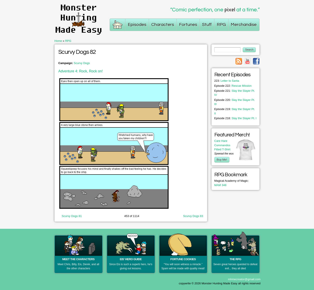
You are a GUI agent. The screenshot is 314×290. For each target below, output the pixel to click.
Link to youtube (247, 61)
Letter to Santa (226, 80)
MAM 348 (220, 185)
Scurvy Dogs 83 (193, 216)
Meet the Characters (78, 259)
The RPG (235, 259)
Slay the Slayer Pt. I (235, 118)
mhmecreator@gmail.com (244, 279)
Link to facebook (256, 61)
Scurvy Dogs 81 (72, 216)
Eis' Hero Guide (131, 259)
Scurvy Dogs (82, 63)
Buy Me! (222, 159)
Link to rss (239, 61)
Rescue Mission (233, 85)
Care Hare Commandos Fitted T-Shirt (222, 145)
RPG (68, 40)
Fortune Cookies (183, 259)
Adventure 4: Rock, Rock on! (80, 71)
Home (58, 40)
